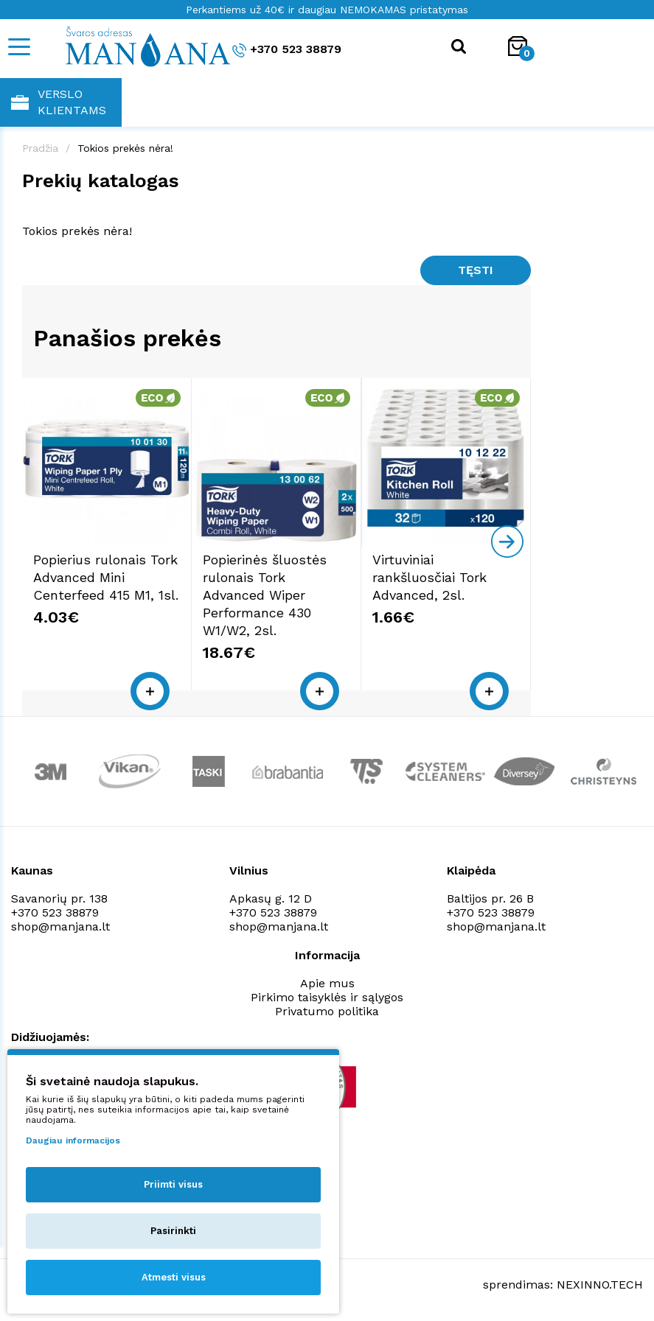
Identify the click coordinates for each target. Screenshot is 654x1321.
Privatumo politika (327, 1011)
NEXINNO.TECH (600, 1285)
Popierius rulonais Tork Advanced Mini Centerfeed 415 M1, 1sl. (105, 577)
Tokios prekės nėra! (125, 148)
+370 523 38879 (286, 49)
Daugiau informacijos (73, 1140)
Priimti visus (173, 1184)
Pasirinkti (173, 1230)
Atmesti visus (174, 1277)
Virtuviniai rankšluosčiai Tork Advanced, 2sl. (429, 577)
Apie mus (327, 983)
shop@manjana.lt (60, 926)
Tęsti (475, 270)
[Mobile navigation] (18, 46)
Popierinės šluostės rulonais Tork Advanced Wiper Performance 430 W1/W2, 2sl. (265, 595)
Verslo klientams (58, 102)
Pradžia (40, 148)
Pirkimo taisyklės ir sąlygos (327, 997)
